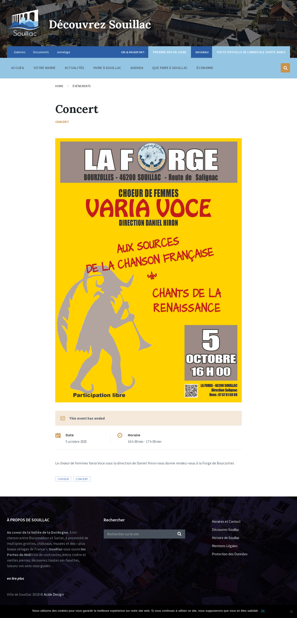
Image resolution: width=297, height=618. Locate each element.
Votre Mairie (45, 69)
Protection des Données (230, 554)
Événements (81, 86)
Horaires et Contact (226, 521)
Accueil (18, 68)
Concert (62, 122)
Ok (263, 610)
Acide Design (54, 594)
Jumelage (63, 52)
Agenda (136, 68)
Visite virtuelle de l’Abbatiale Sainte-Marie (251, 52)
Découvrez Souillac (100, 24)
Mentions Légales (225, 546)
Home (59, 86)
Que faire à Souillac (169, 69)
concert (82, 479)
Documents (41, 52)
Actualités (74, 68)
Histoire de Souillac (225, 538)
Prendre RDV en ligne (169, 52)
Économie (205, 69)
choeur (63, 479)
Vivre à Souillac (107, 69)
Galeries (20, 52)
